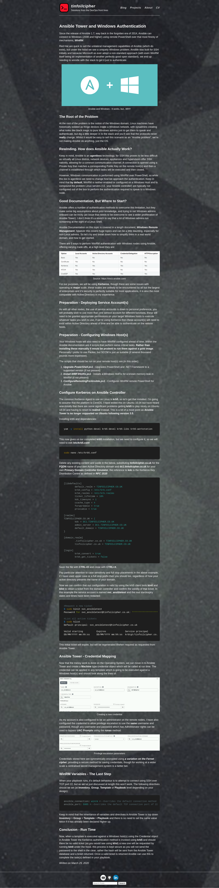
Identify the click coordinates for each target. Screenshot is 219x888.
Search (122, 883)
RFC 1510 (101, 473)
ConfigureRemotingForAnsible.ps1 (84, 381)
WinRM (79, 40)
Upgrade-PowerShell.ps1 (78, 367)
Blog (123, 7)
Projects (135, 7)
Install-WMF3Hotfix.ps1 (77, 374)
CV (158, 7)
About (149, 7)
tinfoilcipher (83, 6)
